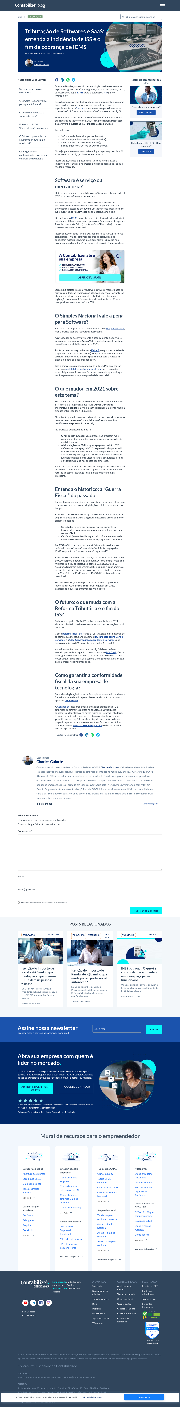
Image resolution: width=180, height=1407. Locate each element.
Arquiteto (28, 1225)
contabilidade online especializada (83, 368)
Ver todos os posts (150, 804)
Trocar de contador (126, 1294)
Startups (80, 108)
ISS (105, 92)
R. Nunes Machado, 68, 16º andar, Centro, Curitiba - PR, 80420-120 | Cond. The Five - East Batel (63, 1388)
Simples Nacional (115, 328)
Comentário (25, 831)
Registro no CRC (150, 1286)
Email (26, 889)
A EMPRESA (99, 1281)
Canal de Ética (29, 1315)
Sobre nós (97, 1286)
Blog (20, 16)
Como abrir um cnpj (70, 1207)
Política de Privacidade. (91, 1397)
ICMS (80, 92)
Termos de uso (149, 1299)
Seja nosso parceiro (101, 1318)
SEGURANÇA (149, 1281)
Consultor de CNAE (107, 1187)
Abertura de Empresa (34, 1173)
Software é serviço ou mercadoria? (30, 90)
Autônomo (28, 1215)
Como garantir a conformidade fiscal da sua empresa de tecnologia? (33, 155)
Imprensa (96, 1308)
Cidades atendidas (126, 1308)
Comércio (28, 1230)
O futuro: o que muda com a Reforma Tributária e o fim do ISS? (33, 140)
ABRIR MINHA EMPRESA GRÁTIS (35, 1088)
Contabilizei (63, 706)
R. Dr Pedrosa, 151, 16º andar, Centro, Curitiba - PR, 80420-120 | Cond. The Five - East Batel (62, 1392)
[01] (90, 266)
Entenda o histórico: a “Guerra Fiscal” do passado (33, 126)
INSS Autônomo (143, 1182)
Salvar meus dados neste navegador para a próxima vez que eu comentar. (44, 902)
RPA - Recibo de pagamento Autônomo (143, 1191)
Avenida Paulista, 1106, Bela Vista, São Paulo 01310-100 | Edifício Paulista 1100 (56, 1377)
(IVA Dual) (110, 652)
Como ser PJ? (142, 1234)
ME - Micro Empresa (71, 1238)
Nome (22, 876)
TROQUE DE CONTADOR (75, 1086)
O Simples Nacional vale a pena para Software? (33, 102)
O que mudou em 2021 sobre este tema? (31, 114)
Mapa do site (98, 1313)
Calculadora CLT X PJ (146, 1220)
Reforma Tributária (72, 633)
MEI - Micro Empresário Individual (66, 1230)
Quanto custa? (124, 1303)
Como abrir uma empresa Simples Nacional (69, 1198)
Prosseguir (144, 1397)
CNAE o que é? (105, 1173)
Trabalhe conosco (100, 1299)
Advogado (28, 1220)
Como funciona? (125, 1299)
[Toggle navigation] (162, 5)
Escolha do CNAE (32, 1178)
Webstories (97, 1323)
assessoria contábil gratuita (87, 725)
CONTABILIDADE (127, 1281)
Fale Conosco (28, 1311)
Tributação (35, 17)
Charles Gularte (109, 767)
